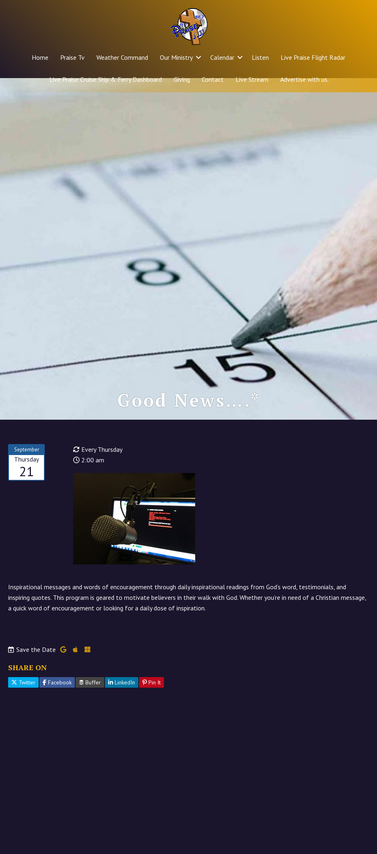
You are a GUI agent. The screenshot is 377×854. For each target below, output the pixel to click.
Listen (260, 57)
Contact (213, 79)
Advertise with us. (304, 79)
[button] (198, 57)
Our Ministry (176, 57)
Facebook (57, 696)
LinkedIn (121, 696)
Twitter (23, 696)
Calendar (222, 57)
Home (40, 57)
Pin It (151, 696)
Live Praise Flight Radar (313, 57)
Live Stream (251, 79)
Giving (182, 79)
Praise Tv (72, 57)
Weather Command (122, 57)
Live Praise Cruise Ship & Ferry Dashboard (105, 79)
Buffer (90, 696)
